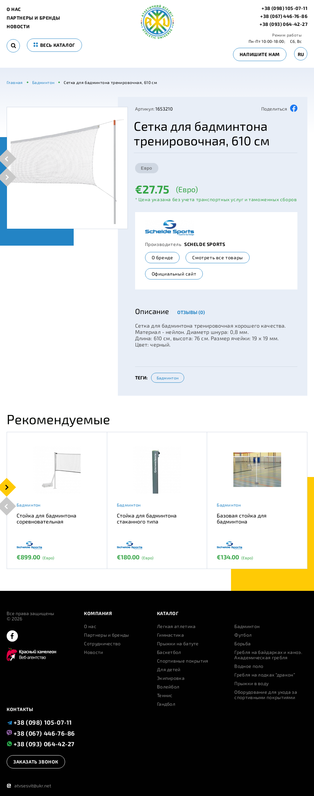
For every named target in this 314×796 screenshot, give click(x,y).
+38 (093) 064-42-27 (283, 24)
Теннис (165, 695)
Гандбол (166, 704)
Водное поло (248, 666)
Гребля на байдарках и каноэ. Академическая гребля (268, 655)
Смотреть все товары (217, 257)
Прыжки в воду (251, 683)
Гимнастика (170, 635)
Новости (18, 26)
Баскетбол (169, 652)
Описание (152, 311)
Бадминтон (168, 377)
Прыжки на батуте (178, 643)
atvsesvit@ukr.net (29, 785)
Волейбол (168, 686)
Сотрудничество (102, 643)
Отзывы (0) (191, 312)
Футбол (243, 635)
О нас (14, 9)
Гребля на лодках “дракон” (264, 674)
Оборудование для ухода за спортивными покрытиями (265, 694)
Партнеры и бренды (33, 18)
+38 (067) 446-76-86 (283, 16)
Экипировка (171, 678)
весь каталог (54, 45)
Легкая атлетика (176, 626)
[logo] (157, 37)
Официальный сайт (174, 274)
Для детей (169, 669)
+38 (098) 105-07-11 (284, 8)
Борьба (242, 643)
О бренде (162, 257)
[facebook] (12, 636)
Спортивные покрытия (182, 661)
